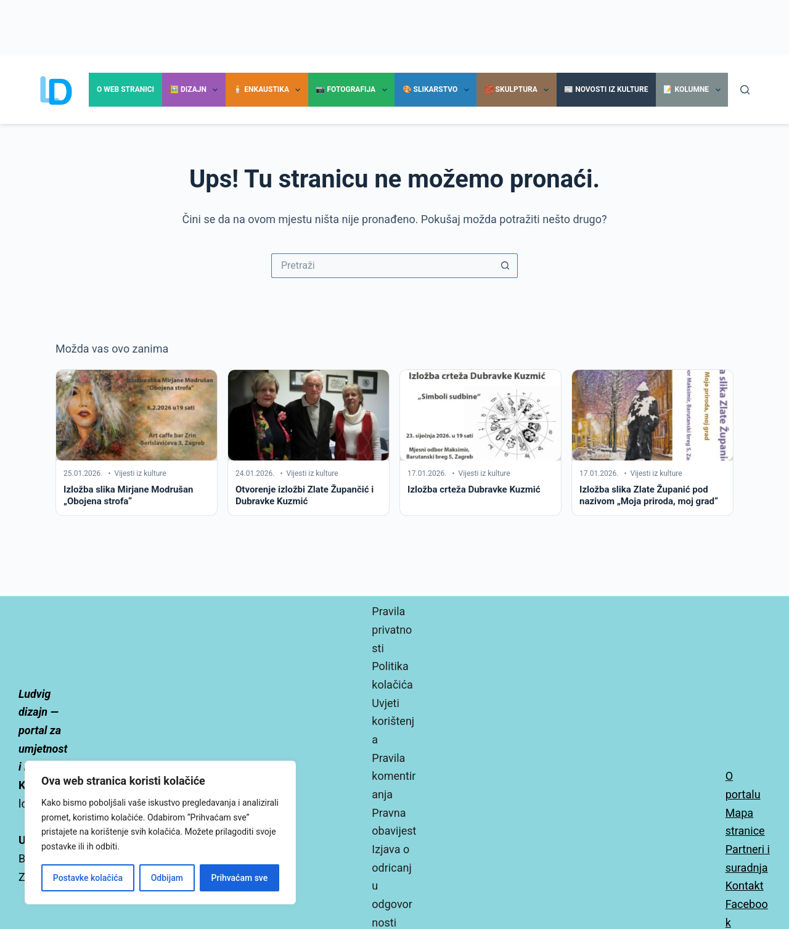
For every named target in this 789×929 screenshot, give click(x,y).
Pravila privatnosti (392, 629)
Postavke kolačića (88, 878)
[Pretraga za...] (382, 265)
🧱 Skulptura (519, 90)
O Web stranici (125, 89)
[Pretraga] (745, 89)
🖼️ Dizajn (196, 90)
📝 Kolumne (694, 90)
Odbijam (167, 878)
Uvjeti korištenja (393, 721)
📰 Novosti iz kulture (606, 89)
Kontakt (745, 885)
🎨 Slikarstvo (438, 90)
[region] (160, 832)
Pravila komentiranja (393, 776)
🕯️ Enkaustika (269, 90)
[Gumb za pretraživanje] (505, 265)
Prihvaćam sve (239, 878)
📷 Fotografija (353, 90)
